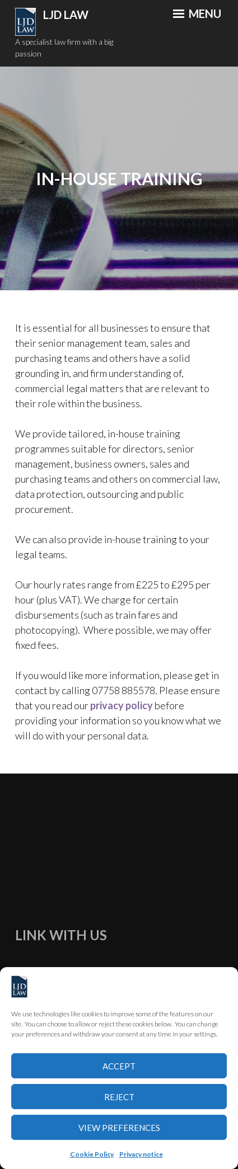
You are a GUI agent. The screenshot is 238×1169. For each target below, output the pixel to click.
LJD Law (65, 14)
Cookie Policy (92, 1154)
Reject (119, 1097)
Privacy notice (141, 1154)
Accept (119, 1066)
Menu (197, 13)
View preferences (119, 1128)
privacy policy (121, 705)
